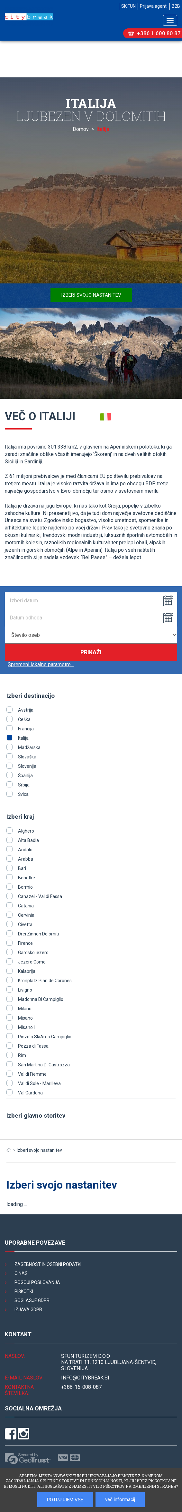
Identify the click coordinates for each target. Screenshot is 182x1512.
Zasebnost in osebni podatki (47, 1264)
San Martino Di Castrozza (44, 1064)
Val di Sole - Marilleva (39, 1083)
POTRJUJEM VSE (65, 1500)
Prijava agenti (154, 6)
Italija (23, 738)
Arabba (25, 859)
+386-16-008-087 (81, 1387)
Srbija (24, 784)
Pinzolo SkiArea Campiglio (44, 1036)
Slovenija (27, 766)
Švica (23, 794)
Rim (22, 1055)
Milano (25, 1008)
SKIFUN (128, 6)
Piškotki (23, 1291)
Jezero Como (32, 961)
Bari (22, 868)
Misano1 (26, 1027)
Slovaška (27, 756)
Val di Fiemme (32, 1074)
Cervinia (26, 915)
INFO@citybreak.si (85, 1378)
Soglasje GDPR (32, 1300)
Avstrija (25, 710)
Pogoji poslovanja (37, 1282)
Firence (25, 943)
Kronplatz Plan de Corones (45, 980)
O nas (21, 1273)
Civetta (25, 924)
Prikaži (91, 652)
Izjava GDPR (28, 1309)
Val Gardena (30, 1092)
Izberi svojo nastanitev (91, 295)
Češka (24, 719)
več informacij (120, 1499)
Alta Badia (28, 840)
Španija (25, 775)
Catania (26, 905)
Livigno (25, 990)
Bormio (25, 887)
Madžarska (29, 747)
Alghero (26, 831)
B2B (176, 6)
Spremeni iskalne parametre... (41, 664)
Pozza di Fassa (33, 1046)
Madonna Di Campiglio (40, 999)
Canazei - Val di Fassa (40, 896)
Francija (26, 728)
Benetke (26, 877)
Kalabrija (26, 971)
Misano (25, 1018)
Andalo (25, 849)
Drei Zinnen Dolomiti (38, 933)
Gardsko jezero (33, 952)
